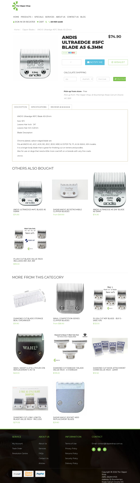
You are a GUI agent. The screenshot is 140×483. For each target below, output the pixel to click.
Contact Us (103, 6)
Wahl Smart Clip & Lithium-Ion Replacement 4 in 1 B (29, 358)
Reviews (60, 96)
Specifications (39, 96)
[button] (118, 51)
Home (46, 6)
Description (20, 96)
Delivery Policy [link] (71, 453)
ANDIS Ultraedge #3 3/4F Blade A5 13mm (108, 200)
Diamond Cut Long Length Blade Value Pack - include (27, 408)
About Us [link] (43, 433)
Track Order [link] (17, 438)
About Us (90, 6)
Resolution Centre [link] (20, 443)
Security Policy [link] (71, 448)
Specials (68, 6)
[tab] (20, 96)
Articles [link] (42, 453)
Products (57, 6)
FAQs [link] (41, 443)
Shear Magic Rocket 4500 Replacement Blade (66, 408)
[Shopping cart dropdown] (70, 11)
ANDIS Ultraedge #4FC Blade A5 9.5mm (29, 200)
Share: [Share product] (69, 42)
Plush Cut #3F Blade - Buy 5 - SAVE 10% (107, 309)
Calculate (120, 68)
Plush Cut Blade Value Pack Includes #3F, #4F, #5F (28, 249)
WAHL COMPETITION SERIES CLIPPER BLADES (66, 309)
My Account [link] (17, 433)
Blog (113, 6)
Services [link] (42, 438)
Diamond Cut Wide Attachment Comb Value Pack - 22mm (109, 358)
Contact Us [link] (43, 448)
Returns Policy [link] (71, 443)
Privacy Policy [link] (71, 438)
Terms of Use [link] (71, 433)
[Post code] (103, 68)
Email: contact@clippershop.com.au (107, 433)
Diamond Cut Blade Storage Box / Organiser (28, 309)
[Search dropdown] (76, 11)
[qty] (70, 68)
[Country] (86, 68)
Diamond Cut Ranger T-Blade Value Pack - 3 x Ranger (68, 358)
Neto (119, 476)
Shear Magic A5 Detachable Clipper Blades (67, 200)
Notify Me (95, 51)
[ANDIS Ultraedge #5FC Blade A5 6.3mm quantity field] (71, 51)
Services (79, 6)
